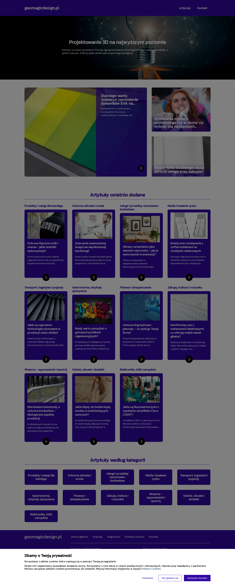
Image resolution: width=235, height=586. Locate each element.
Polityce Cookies (151, 569)
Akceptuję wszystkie (197, 578)
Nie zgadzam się (170, 578)
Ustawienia (147, 578)
